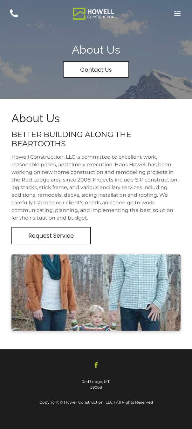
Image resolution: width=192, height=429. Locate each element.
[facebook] (96, 366)
